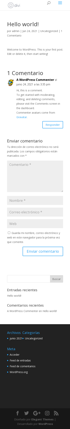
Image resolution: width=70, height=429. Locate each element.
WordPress (45, 424)
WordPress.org (19, 372)
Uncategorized (49, 31)
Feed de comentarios (22, 366)
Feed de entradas (20, 360)
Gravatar (21, 117)
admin (15, 31)
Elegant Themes (42, 419)
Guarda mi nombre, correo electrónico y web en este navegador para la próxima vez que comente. (33, 237)
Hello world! (14, 295)
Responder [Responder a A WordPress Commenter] (53, 125)
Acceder (14, 354)
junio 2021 (16, 338)
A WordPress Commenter (35, 80)
